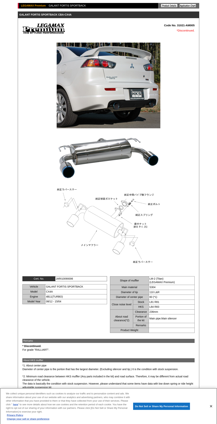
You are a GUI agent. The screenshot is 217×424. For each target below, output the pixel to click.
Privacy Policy (15, 416)
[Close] (211, 407)
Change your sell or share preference (28, 420)
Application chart (188, 6)
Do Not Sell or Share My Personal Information (161, 407)
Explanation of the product (169, 6)
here (15, 405)
